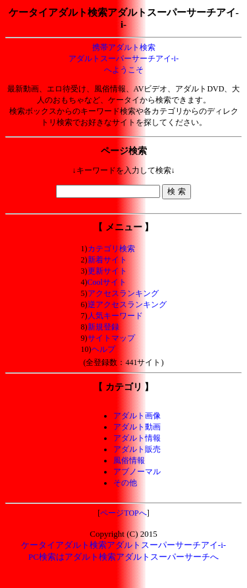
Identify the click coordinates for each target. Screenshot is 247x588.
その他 (125, 482)
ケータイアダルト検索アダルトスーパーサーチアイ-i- (123, 545)
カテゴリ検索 (111, 248)
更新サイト (107, 271)
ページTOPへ (123, 513)
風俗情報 (129, 460)
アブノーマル (137, 471)
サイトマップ (111, 338)
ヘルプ (103, 349)
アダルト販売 (137, 449)
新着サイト (107, 259)
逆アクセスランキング (127, 304)
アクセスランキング (123, 293)
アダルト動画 (137, 426)
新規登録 (103, 326)
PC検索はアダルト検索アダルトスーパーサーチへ (123, 557)
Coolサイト (107, 282)
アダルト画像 (137, 415)
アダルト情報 (137, 438)
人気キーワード (115, 315)
